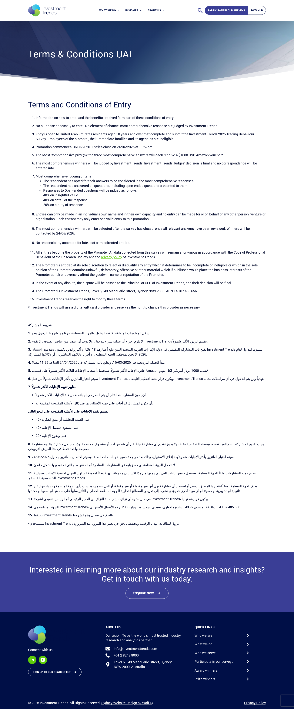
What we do (107, 10)
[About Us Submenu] (164, 10)
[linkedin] (32, 660)
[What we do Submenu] (119, 10)
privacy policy (111, 257)
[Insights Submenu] (141, 10)
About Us (154, 10)
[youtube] (43, 660)
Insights (131, 10)
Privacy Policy (255, 703)
